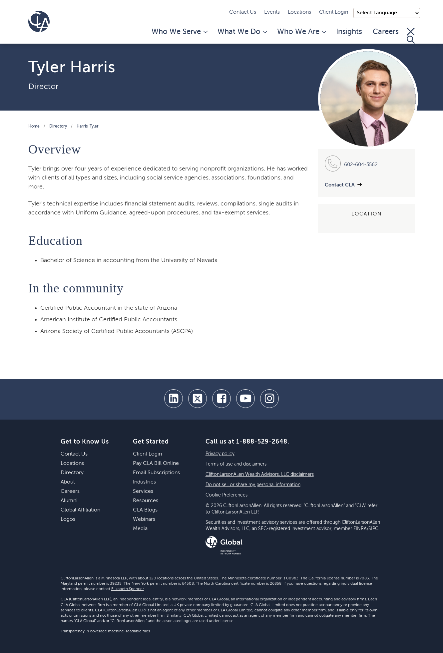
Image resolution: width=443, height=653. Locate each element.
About (68, 482)
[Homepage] (39, 21)
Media (140, 528)
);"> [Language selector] (386, 13)
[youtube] (245, 398)
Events (272, 12)
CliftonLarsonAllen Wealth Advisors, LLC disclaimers (260, 474)
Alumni (69, 500)
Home (34, 127)
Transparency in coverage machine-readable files (105, 631)
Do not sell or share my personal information (253, 485)
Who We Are (301, 32)
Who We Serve (179, 32)
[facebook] (221, 398)
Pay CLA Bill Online (156, 463)
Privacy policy (220, 454)
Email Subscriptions (156, 473)
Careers (386, 32)
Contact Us (242, 12)
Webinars (144, 519)
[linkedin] (173, 398)
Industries (144, 482)
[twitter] (197, 398)
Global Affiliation (80, 510)
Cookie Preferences (226, 495)
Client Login (333, 12)
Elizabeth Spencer (127, 589)
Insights (349, 32)
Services (143, 491)
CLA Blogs (145, 510)
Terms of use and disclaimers (236, 464)
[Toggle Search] (411, 36)
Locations (299, 12)
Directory (58, 127)
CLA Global (219, 599)
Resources (145, 500)
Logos (68, 519)
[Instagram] (269, 398)
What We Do (242, 32)
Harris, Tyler (88, 127)
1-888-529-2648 (261, 442)
